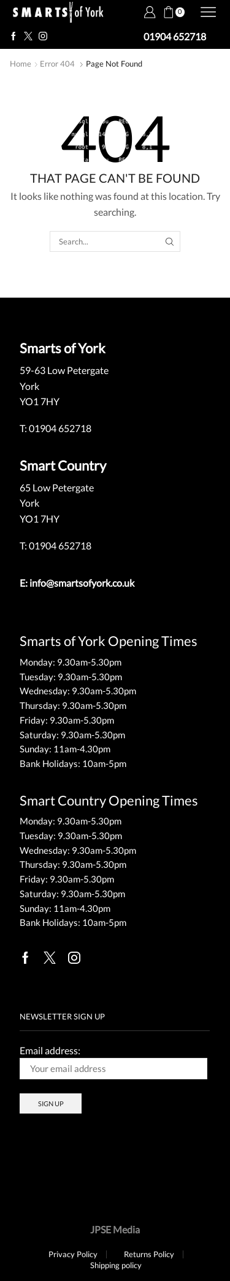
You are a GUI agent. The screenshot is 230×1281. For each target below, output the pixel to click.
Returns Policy (149, 1254)
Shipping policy (116, 1265)
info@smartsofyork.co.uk (81, 583)
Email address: (113, 1061)
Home (20, 63)
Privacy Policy (73, 1254)
